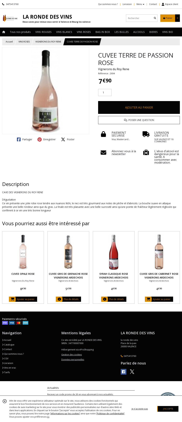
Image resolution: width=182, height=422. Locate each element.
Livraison (7, 363)
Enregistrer (47, 139)
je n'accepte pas (140, 408)
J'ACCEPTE (168, 408)
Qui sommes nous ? (13, 353)
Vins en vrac (9, 367)
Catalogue (8, 344)
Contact (153, 4)
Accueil (9, 41)
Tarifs (6, 372)
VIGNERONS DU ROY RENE (48, 41)
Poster (67, 139)
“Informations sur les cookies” (65, 413)
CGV (5, 358)
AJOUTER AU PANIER (139, 107)
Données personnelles (72, 359)
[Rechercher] (155, 18)
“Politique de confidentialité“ (110, 413)
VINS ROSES (24, 41)
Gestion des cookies (71, 354)
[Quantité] (104, 92)
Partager (24, 139)
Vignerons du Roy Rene (113, 69)
